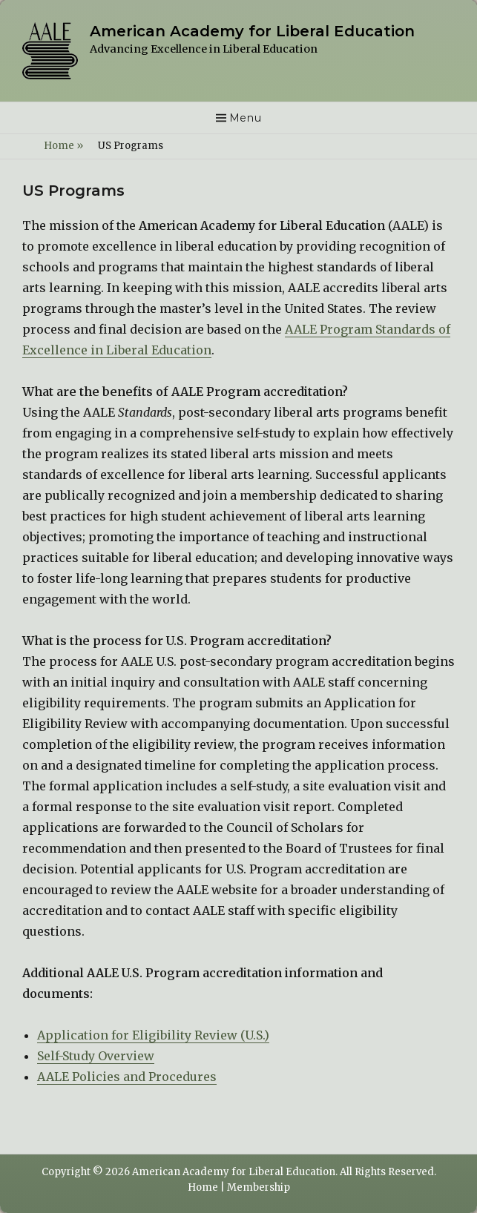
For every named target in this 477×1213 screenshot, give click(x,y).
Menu (245, 118)
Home (63, 145)
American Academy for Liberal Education (252, 31)
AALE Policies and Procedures (127, 1076)
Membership (258, 1187)
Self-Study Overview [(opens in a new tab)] (95, 1055)
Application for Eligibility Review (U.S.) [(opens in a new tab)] (153, 1035)
